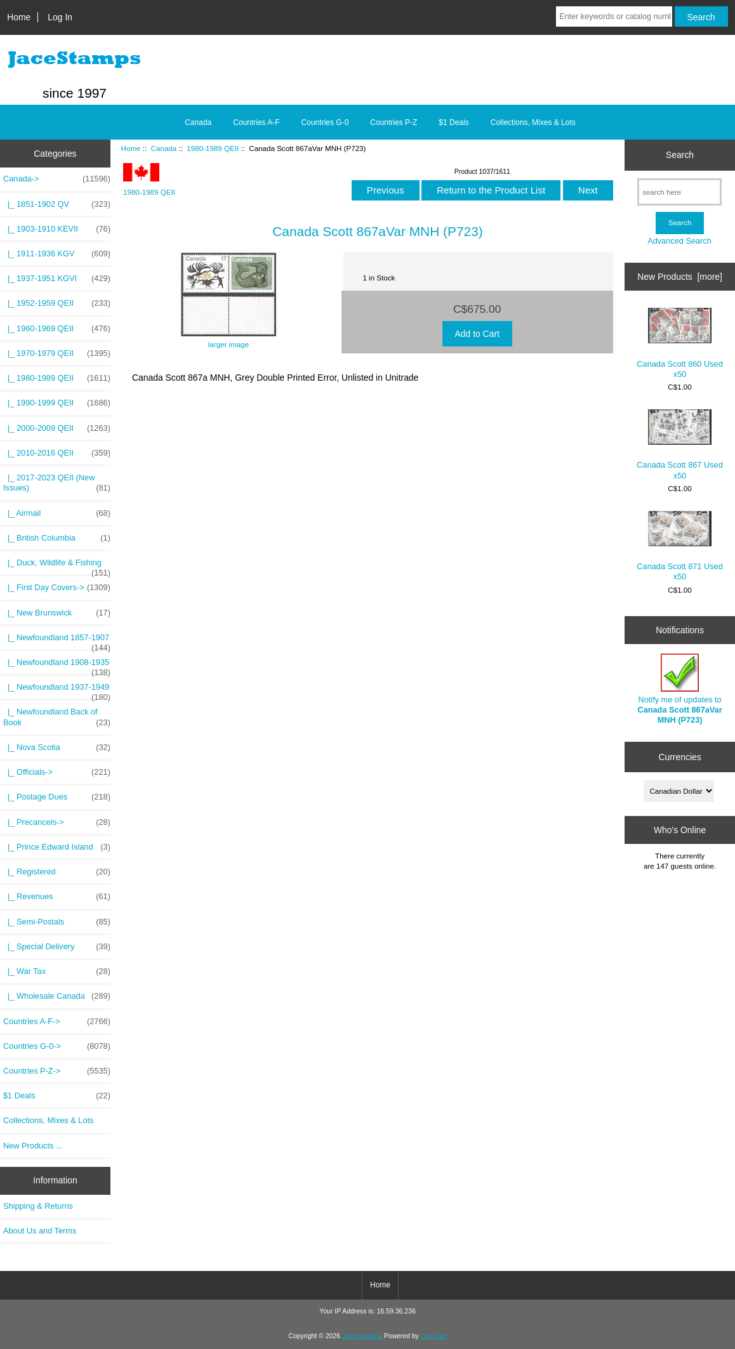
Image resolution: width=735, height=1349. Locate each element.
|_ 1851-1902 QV (56, 204)
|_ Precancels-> (56, 822)
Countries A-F (256, 122)
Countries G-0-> (56, 1046)
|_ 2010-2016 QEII (56, 453)
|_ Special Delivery (56, 947)
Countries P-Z (393, 122)
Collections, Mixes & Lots (533, 122)
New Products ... (33, 1145)
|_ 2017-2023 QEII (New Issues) (56, 483)
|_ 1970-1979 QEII (56, 353)
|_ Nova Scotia (56, 747)
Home (18, 17)
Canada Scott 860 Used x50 (679, 343)
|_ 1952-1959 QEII (56, 303)
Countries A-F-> (56, 1022)
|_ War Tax (56, 971)
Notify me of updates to (679, 689)
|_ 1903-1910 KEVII (56, 229)
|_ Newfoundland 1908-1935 (56, 665)
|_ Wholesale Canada (56, 996)
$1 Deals (453, 122)
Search (680, 155)
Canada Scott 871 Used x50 (679, 546)
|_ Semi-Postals (56, 922)
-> (56, 179)
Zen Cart (434, 1336)
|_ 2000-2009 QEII (56, 428)
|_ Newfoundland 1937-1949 (56, 690)
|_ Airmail (56, 513)
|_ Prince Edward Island (56, 847)
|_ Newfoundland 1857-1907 (56, 641)
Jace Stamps (361, 1336)
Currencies (679, 757)
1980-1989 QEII (213, 148)
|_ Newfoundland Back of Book (56, 717)
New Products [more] (679, 277)
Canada (164, 148)
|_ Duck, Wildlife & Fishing (56, 566)
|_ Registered (56, 872)
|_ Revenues (56, 897)
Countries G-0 (325, 122)
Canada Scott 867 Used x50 (679, 444)
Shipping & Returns (38, 1206)
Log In (60, 17)
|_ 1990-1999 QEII (56, 403)
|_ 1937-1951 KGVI (56, 278)
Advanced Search (679, 241)
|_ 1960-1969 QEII (56, 329)
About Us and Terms (39, 1230)
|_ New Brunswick (56, 613)
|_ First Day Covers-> (56, 587)
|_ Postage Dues (56, 797)
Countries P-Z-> (56, 1071)
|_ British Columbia (56, 538)
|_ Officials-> (56, 772)
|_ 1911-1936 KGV (56, 254)
